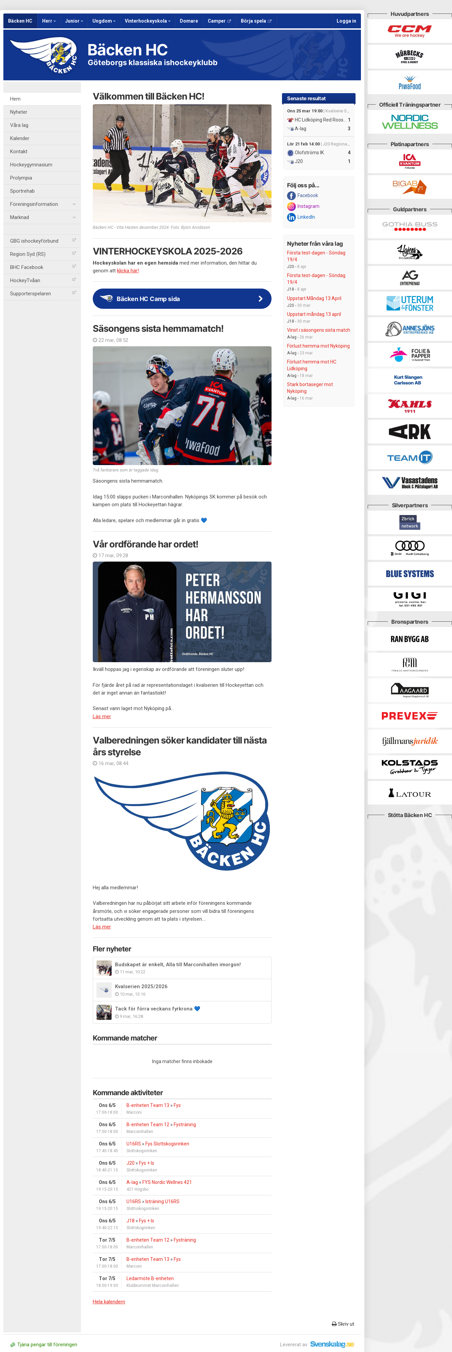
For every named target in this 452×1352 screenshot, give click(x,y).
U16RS (133, 1143)
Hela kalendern (109, 1302)
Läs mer (102, 716)
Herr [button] (49, 21)
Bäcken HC (20, 21)
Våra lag (19, 125)
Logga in (346, 21)
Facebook (302, 195)
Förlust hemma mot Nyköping (318, 346)
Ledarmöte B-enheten (150, 1278)
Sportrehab (22, 191)
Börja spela (256, 21)
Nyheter (18, 112)
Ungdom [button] (104, 21)
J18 (130, 1220)
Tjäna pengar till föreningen (43, 1345)
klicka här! (128, 271)
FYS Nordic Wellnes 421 (167, 1182)
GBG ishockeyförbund (43, 241)
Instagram (303, 206)
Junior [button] (74, 21)
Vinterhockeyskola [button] (148, 21)
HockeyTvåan (43, 280)
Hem (15, 99)
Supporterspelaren (43, 294)
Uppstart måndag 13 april (314, 314)
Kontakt (18, 151)
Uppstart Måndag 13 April (314, 298)
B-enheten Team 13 (147, 1105)
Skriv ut (343, 1324)
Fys (177, 1105)
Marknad (43, 217)
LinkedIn (301, 217)
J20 (130, 1163)
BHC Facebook (43, 267)
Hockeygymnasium (31, 165)
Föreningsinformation (43, 204)
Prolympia (21, 178)
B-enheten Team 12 (147, 1124)
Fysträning (185, 1124)
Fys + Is (146, 1163)
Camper (219, 21)
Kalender (19, 138)
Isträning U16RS (162, 1201)
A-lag (132, 1182)
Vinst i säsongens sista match (318, 330)
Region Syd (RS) (43, 254)
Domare (189, 21)
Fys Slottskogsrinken (167, 1143)
